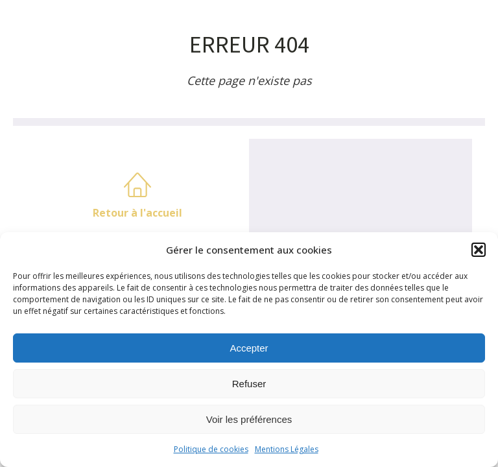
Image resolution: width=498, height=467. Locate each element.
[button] (478, 249)
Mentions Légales (286, 449)
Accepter (249, 347)
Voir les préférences (249, 419)
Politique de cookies (211, 449)
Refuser (249, 383)
